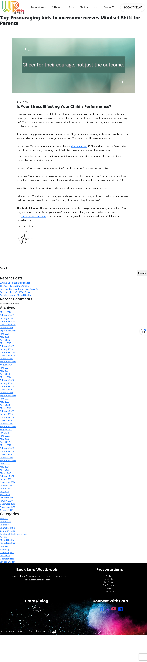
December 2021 (7, 451)
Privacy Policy (7, 631)
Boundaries (5, 521)
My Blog (84, 7)
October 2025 (6, 327)
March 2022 (5, 445)
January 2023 (6, 414)
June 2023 (5, 398)
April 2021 (5, 469)
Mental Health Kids (9, 543)
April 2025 (5, 340)
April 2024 (5, 374)
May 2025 (4, 336)
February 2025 (7, 346)
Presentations (37, 7)
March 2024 (5, 377)
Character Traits (7, 527)
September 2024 (8, 361)
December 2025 (7, 321)
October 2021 (6, 457)
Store (96, 7)
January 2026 (6, 318)
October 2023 (6, 392)
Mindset (4, 546)
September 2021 (8, 460)
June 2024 (5, 367)
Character (5, 524)
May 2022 (4, 439)
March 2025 (5, 343)
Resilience (5, 555)
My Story (70, 7)
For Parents (109, 582)
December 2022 (7, 417)
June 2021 (5, 463)
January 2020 (6, 500)
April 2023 (5, 404)
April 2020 (5, 494)
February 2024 (7, 380)
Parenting (5, 549)
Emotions (4, 537)
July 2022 (4, 432)
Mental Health (7, 540)
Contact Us (109, 7)
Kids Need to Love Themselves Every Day (19, 289)
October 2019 (6, 510)
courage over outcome (33, 216)
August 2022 (6, 429)
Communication (8, 530)
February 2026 (7, 315)
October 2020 (6, 485)
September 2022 (8, 426)
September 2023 (8, 395)
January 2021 (6, 479)
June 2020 (5, 488)
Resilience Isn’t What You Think (15, 292)
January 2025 (6, 349)
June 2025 (5, 333)
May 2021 (4, 466)
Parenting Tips (7, 552)
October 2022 (6, 423)
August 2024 (6, 364)
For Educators (109, 585)
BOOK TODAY (132, 7)
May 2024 (4, 370)
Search (4, 268)
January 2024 (6, 383)
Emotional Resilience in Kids (13, 534)
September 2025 (8, 330)
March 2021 (5, 473)
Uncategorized (7, 558)
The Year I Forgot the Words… (14, 285)
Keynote (109, 588)
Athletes (56, 7)
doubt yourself (79, 146)
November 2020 (8, 482)
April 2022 (5, 442)
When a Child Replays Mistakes (15, 282)
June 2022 (5, 435)
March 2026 (5, 312)
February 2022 (7, 448)
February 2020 (7, 497)
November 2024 (8, 355)
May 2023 (4, 401)
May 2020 (4, 491)
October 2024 (6, 358)
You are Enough (7, 561)
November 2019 (8, 507)
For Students (109, 579)
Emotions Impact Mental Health (15, 295)
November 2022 (8, 420)
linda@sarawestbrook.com (36, 580)
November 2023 (8, 389)
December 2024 (7, 352)
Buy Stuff (37, 610)
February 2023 (7, 411)
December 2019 (7, 503)
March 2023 (5, 408)
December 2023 (7, 386)
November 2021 (8, 454)
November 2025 (8, 324)
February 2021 (7, 476)
